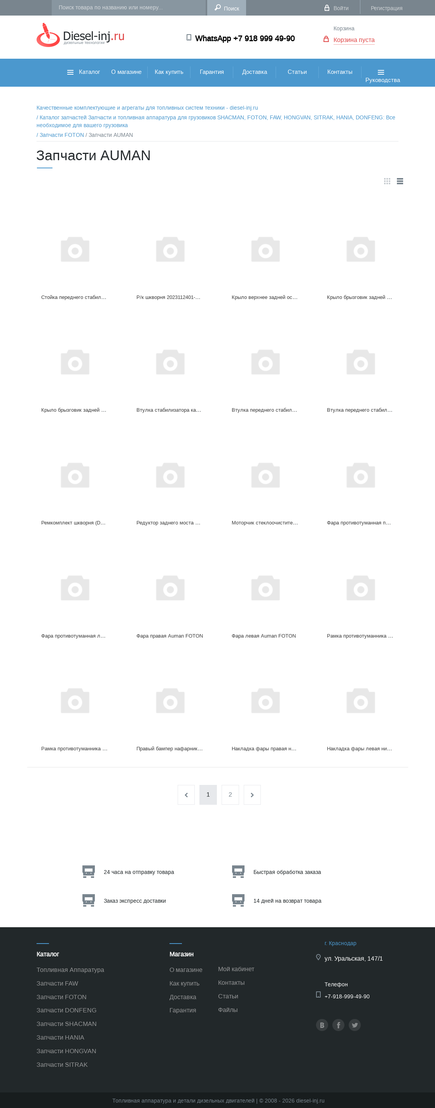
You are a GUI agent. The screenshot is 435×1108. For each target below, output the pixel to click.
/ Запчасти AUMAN (109, 135)
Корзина (344, 28)
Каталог (83, 72)
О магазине (126, 72)
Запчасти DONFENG (66, 1010)
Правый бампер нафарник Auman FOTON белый (193, 748)
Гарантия (212, 72)
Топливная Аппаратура (70, 970)
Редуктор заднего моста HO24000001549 (184, 522)
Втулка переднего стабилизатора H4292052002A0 (290, 410)
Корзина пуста (354, 40)
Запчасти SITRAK (62, 1065)
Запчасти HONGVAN (66, 1051)
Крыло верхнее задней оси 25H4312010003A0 (285, 297)
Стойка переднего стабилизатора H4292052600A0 (99, 297)
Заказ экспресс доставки (135, 901)
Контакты (340, 72)
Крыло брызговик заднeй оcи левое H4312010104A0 (102, 410)
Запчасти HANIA (60, 1037)
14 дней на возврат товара (287, 901)
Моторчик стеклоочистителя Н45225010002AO (286, 522)
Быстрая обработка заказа (287, 872)
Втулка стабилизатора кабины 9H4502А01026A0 (193, 410)
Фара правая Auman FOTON (169, 636)
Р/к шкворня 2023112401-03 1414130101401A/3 (190, 297)
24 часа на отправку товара (139, 872)
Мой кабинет (236, 969)
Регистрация (387, 8)
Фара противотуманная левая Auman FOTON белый (102, 636)
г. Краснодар (340, 943)
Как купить (169, 72)
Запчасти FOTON (62, 997)
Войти (341, 8)
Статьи (297, 72)
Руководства (382, 85)
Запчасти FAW (57, 983)
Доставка (254, 72)
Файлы (228, 1010)
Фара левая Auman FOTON (264, 636)
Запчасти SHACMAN (67, 1024)
